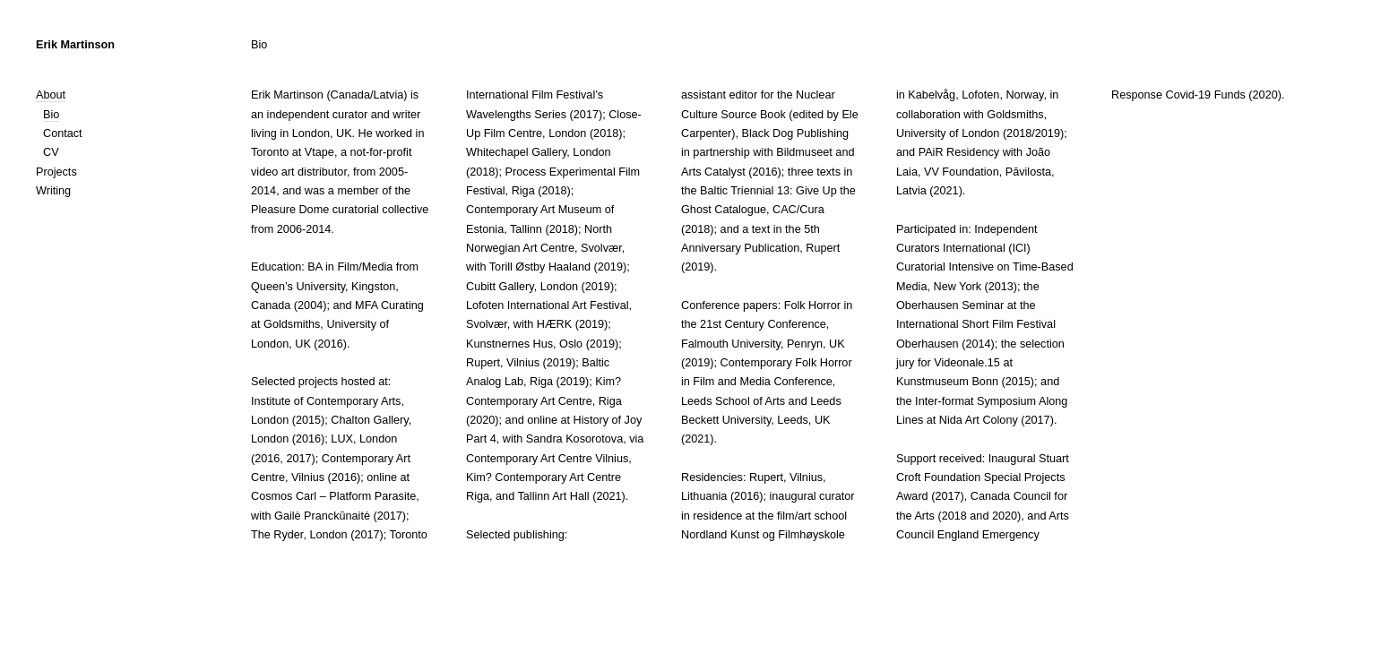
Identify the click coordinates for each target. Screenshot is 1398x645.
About (50, 95)
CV (51, 152)
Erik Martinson (75, 45)
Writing (53, 191)
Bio (51, 114)
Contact (62, 133)
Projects (56, 172)
